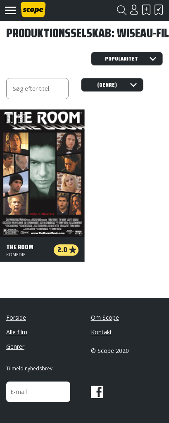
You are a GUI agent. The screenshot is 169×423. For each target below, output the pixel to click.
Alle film (16, 332)
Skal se (146, 9)
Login (134, 9)
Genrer (15, 346)
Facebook (97, 392)
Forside (16, 317)
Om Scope (105, 317)
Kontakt (101, 332)
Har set (158, 9)
